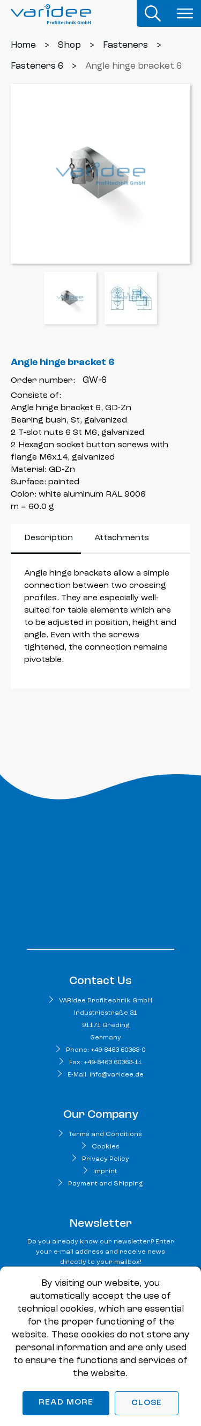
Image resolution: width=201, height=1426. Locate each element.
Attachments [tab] (121, 538)
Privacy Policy (105, 1159)
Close (146, 1403)
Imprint (105, 1171)
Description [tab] (48, 538)
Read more (66, 1402)
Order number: (43, 380)
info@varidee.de (117, 1075)
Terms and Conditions (105, 1134)
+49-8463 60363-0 (118, 1050)
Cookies (106, 1147)
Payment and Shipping (105, 1184)
